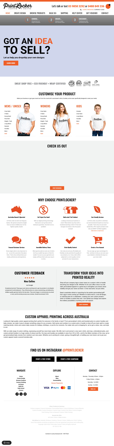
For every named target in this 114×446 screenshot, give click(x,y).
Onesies (78, 111)
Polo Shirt (7, 118)
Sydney (80, 420)
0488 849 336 (96, 6)
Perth (75, 420)
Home (21, 376)
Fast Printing (45, 412)
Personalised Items (57, 408)
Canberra (54, 420)
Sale (5, 133)
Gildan (60, 417)
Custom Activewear (46, 408)
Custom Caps (56, 410)
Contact (21, 390)
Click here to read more (97, 230)
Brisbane (48, 420)
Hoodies (6, 128)
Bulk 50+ (21, 386)
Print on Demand (54, 412)
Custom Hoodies (37, 410)
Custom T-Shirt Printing (66, 412)
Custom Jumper (34, 408)
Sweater (6, 126)
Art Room (21, 384)
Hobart (64, 420)
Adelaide (43, 420)
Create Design (21, 378)
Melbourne (70, 420)
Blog (57, 378)
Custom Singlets (77, 410)
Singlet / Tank (8, 121)
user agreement (62, 422)
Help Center (21, 388)
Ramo (56, 417)
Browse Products (21, 380)
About (57, 376)
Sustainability (57, 380)
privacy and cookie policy (76, 422)
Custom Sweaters (47, 410)
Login (84, 9)
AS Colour (50, 417)
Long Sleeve (7, 123)
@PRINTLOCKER (73, 350)
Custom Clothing (21, 382)
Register (90, 9)
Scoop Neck (7, 116)
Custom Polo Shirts (66, 410)
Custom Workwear (69, 408)
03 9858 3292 (76, 6)
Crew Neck (7, 111)
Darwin (60, 420)
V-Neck (6, 113)
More (5, 131)
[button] (20, 13)
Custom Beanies (79, 408)
